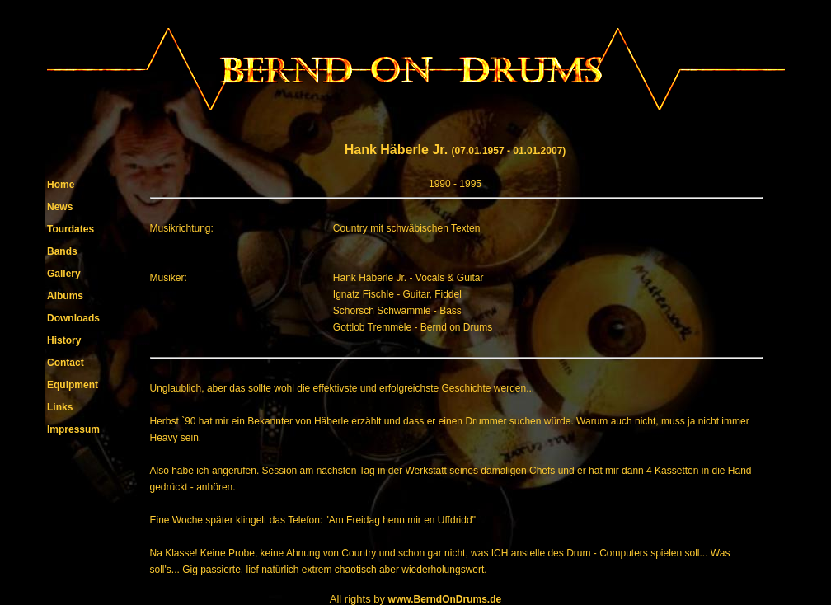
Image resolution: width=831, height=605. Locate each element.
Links (60, 407)
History (64, 340)
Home (60, 184)
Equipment (72, 385)
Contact (65, 362)
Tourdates (70, 229)
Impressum (73, 429)
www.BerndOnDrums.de (445, 599)
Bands (62, 251)
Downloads (73, 318)
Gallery (64, 273)
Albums (65, 296)
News (60, 207)
